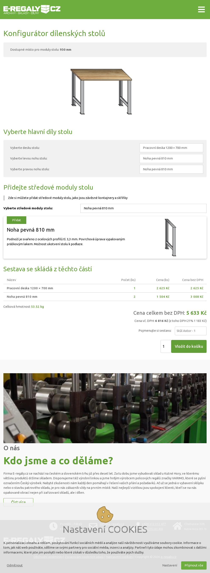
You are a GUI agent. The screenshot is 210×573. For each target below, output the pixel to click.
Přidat (16, 220)
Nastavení (169, 565)
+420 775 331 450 (152, 529)
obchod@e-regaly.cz (111, 529)
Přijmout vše (194, 565)
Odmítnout (15, 565)
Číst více (18, 502)
